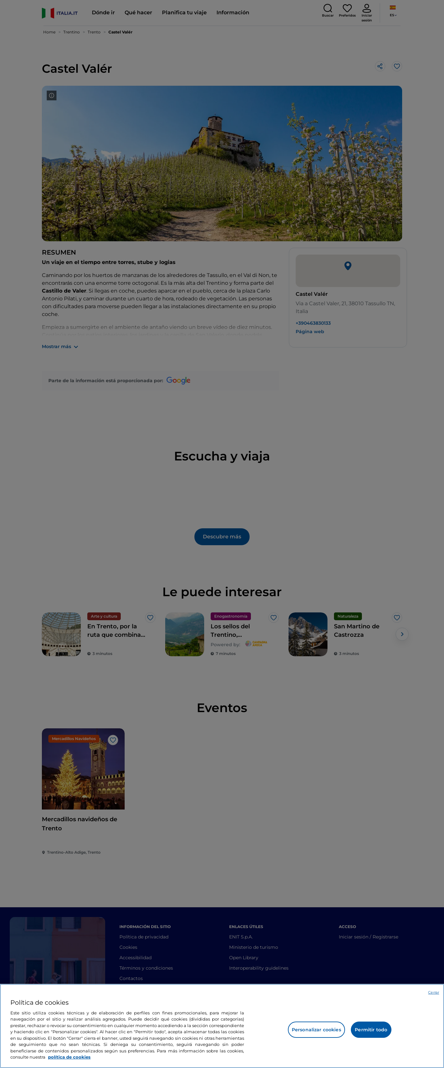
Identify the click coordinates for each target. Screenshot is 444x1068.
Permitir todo (371, 1030)
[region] (222, 1026)
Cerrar (433, 992)
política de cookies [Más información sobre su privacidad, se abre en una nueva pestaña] (69, 1057)
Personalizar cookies (316, 1030)
